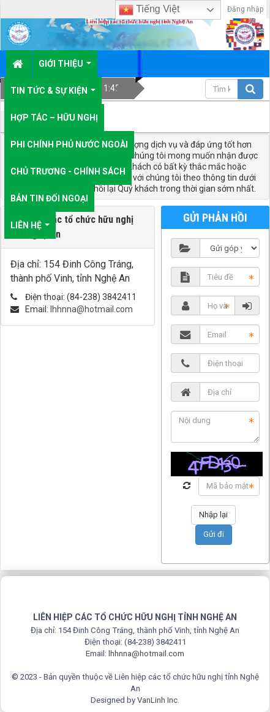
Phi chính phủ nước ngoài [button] (69, 144)
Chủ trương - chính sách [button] (68, 171)
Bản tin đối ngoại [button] (49, 198)
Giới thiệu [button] (65, 68)
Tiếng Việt (149, 9)
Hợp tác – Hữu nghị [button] (54, 117)
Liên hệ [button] (30, 229)
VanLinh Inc (157, 700)
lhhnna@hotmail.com (91, 309)
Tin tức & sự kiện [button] (53, 95)
